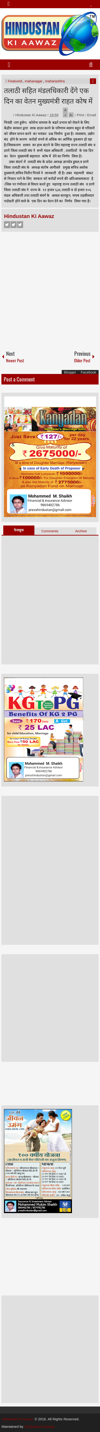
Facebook (7, 224)
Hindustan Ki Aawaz (31, 115)
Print (79, 115)
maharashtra (55, 81)
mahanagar (34, 81)
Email (90, 115)
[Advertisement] (50, 289)
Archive (81, 531)
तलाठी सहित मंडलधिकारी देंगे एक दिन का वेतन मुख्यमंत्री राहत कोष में (48, 95)
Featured (15, 81)
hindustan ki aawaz (40, 1426)
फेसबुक (19, 530)
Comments (50, 531)
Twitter (14, 224)
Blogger (70, 372)
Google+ (20, 224)
